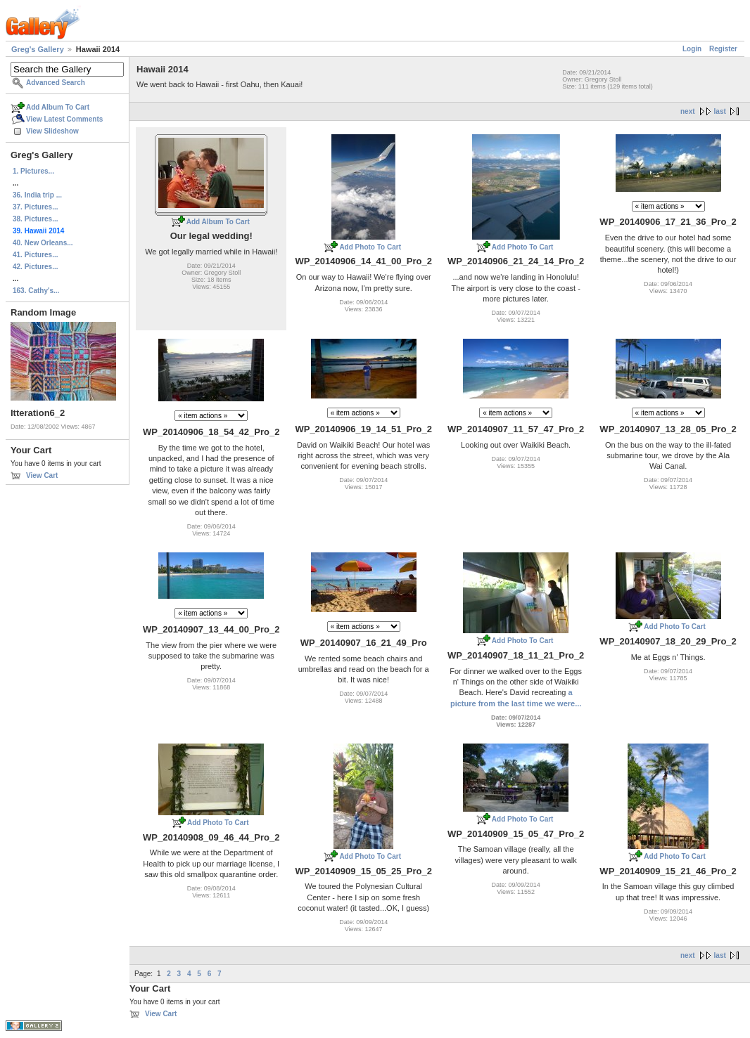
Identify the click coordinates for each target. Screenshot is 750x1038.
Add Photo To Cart (370, 247)
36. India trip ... (37, 195)
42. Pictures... (35, 267)
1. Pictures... (33, 171)
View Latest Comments (64, 119)
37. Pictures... (35, 207)
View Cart (42, 475)
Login (691, 49)
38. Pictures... (35, 219)
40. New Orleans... (43, 243)
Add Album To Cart (57, 107)
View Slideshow (52, 131)
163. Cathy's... (36, 290)
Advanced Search (55, 82)
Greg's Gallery (37, 49)
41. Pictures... (35, 255)
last (720, 111)
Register (723, 49)
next (687, 111)
